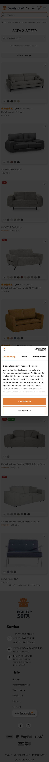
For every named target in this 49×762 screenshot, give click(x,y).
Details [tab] (24, 356)
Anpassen (24, 410)
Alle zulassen (24, 401)
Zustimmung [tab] (9, 356)
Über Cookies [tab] (39, 356)
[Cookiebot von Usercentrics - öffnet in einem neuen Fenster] (35, 349)
